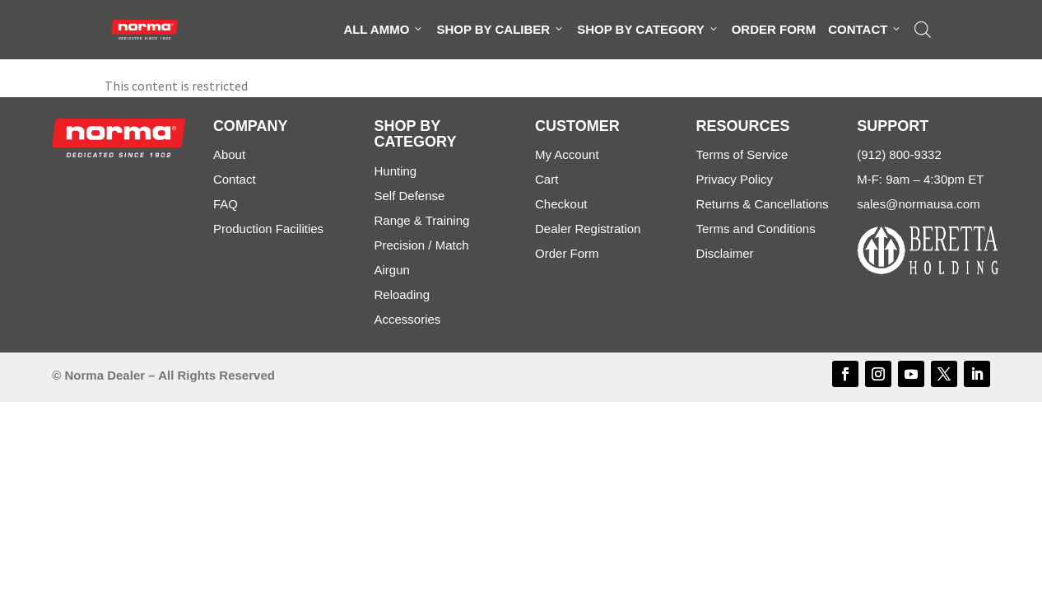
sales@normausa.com (918, 204)
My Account (567, 154)
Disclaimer (725, 253)
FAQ (225, 204)
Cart (546, 179)
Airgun (391, 270)
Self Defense (409, 196)
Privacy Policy (734, 179)
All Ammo (383, 29)
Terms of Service (742, 154)
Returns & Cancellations (762, 204)
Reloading (402, 294)
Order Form (774, 29)
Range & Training (421, 220)
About (229, 154)
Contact (865, 29)
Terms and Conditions (756, 229)
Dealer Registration (587, 229)
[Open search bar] (922, 29)
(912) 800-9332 (899, 154)
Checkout (561, 204)
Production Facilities (268, 229)
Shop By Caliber (500, 29)
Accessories (407, 319)
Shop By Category (648, 29)
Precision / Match (421, 245)
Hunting (395, 171)
